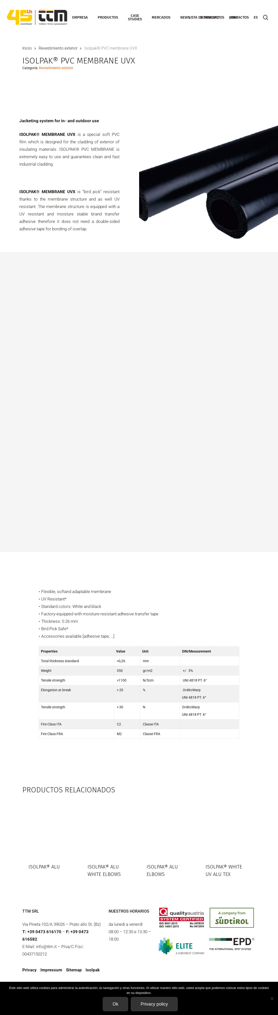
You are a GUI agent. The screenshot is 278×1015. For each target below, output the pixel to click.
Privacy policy (154, 1004)
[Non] (271, 998)
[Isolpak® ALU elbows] (168, 828)
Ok (115, 1004)
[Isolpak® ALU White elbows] (109, 828)
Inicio (27, 48)
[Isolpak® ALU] (50, 828)
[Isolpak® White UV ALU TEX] (227, 828)
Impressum (51, 969)
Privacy (29, 969)
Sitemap (74, 969)
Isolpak (93, 969)
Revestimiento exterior (58, 48)
